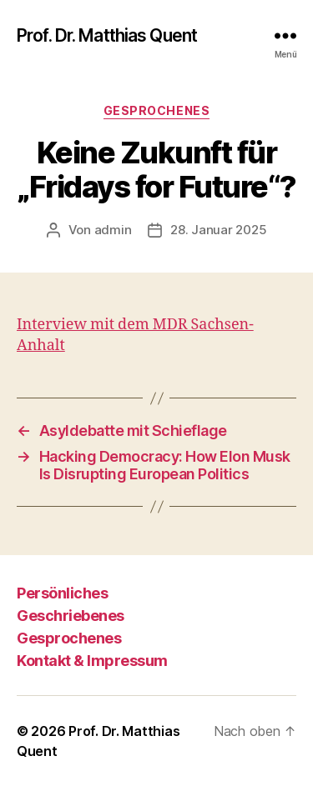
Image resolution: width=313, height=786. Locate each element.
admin (113, 230)
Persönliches (62, 593)
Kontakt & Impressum (92, 660)
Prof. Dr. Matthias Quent (107, 35)
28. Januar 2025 (218, 230)
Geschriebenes (70, 615)
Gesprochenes (156, 110)
